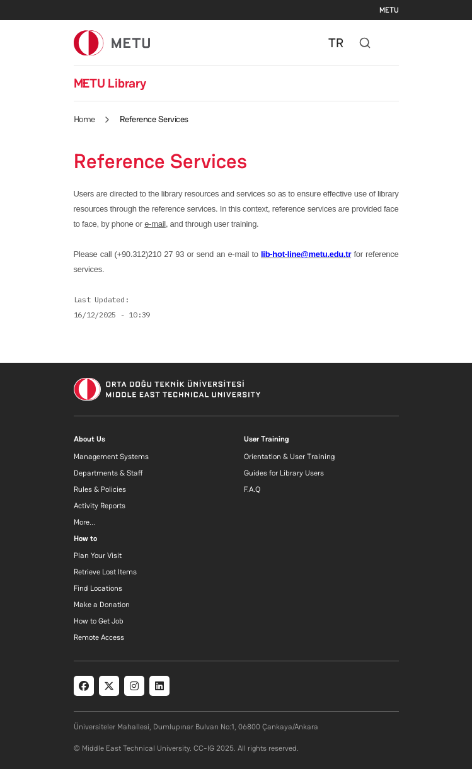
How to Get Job (99, 621)
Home (84, 119)
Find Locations (98, 588)
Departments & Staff (108, 473)
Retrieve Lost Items (105, 572)
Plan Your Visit (98, 555)
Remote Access (99, 637)
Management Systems (111, 457)
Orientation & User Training (289, 457)
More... (84, 522)
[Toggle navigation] (392, 43)
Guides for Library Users (284, 473)
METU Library (110, 83)
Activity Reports (99, 506)
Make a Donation (102, 605)
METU (389, 10)
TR (335, 43)
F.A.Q (252, 489)
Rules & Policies (100, 489)
